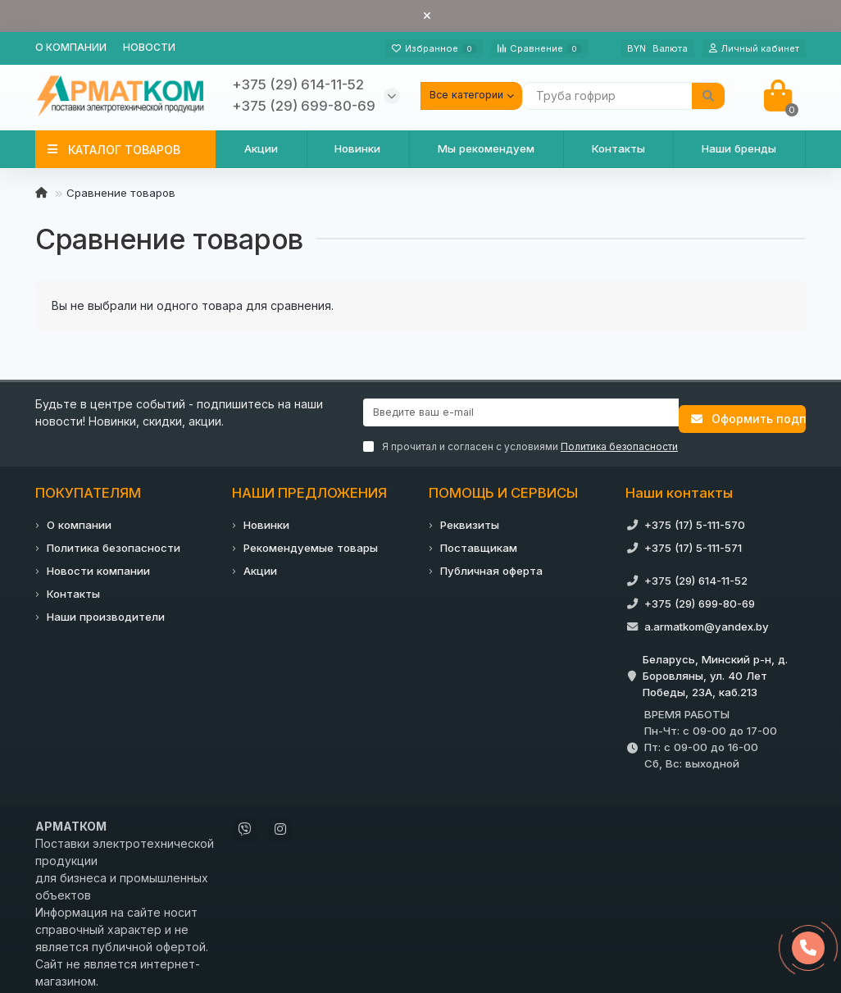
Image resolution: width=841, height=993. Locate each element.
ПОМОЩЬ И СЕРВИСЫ (503, 484)
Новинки (357, 148)
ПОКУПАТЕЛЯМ (88, 484)
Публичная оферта (491, 561)
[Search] (623, 96)
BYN (657, 48)
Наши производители (106, 607)
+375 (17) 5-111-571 (693, 538)
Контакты (618, 148)
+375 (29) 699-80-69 (699, 594)
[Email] (521, 412)
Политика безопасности (113, 538)
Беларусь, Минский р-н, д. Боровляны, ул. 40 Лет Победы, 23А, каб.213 (715, 667)
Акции (261, 148)
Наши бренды (739, 148)
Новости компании (98, 561)
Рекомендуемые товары (310, 538)
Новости (149, 47)
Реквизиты (469, 515)
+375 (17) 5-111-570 (694, 515)
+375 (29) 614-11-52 (696, 571)
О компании (71, 47)
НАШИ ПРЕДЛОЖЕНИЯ (309, 484)
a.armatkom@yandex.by (706, 617)
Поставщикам (478, 538)
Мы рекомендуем (486, 148)
